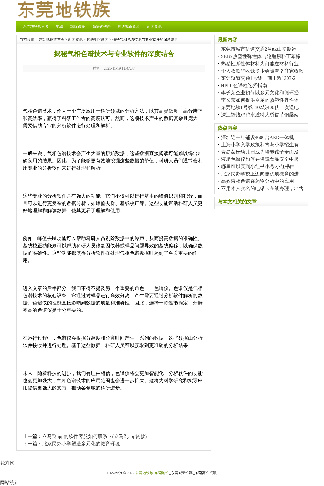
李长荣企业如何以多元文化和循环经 (260, 92)
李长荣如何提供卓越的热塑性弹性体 (260, 100)
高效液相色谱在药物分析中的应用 (257, 181)
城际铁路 (77, 26)
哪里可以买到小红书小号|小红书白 (258, 166)
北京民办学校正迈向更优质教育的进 (260, 173)
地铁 (59, 26)
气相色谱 (66, 380)
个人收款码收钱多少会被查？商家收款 (262, 70)
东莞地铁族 (144, 473)
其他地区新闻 (97, 39)
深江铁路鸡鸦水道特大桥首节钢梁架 (260, 114)
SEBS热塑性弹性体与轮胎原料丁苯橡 (261, 56)
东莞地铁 (162, 473)
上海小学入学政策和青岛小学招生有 (260, 144)
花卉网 (7, 462)
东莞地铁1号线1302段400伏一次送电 (260, 107)
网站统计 (9, 482)
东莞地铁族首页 (36, 26)
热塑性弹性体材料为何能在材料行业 (260, 63)
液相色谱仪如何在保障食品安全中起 (260, 159)
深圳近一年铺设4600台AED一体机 (257, 137)
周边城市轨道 (129, 26)
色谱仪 (161, 288)
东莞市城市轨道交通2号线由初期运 (258, 49)
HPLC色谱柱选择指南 (244, 85)
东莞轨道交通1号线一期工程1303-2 (258, 78)
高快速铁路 (101, 26)
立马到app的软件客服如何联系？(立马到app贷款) (94, 436)
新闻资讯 (154, 26)
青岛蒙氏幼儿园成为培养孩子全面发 (260, 152)
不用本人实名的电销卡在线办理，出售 (262, 188)
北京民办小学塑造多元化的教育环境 (81, 443)
